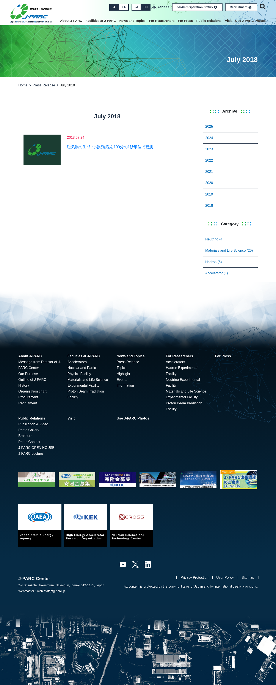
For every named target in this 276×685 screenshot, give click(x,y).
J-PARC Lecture (30, 453)
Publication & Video (33, 424)
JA (136, 7)
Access (163, 7)
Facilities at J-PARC (101, 20)
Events (122, 379)
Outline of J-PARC (32, 379)
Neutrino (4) (214, 239)
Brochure (25, 436)
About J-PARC (71, 20)
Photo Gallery (28, 430)
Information (125, 385)
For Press (185, 20)
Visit (228, 20)
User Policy (225, 577)
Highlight (123, 374)
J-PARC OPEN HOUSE (36, 448)
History (23, 385)
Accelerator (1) (216, 273)
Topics (121, 368)
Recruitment (241, 7)
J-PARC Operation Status (197, 7)
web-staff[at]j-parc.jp (51, 591)
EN (145, 7)
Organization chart (32, 391)
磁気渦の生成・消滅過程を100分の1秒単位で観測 (110, 147)
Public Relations (208, 20)
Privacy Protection (195, 577)
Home (23, 85)
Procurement (28, 397)
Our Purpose (28, 374)
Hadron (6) (213, 262)
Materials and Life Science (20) (229, 250)
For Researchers (161, 20)
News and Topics (132, 20)
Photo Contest (29, 442)
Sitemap (248, 577)
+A (124, 7)
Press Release (44, 85)
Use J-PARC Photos (250, 20)
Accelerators (77, 362)
